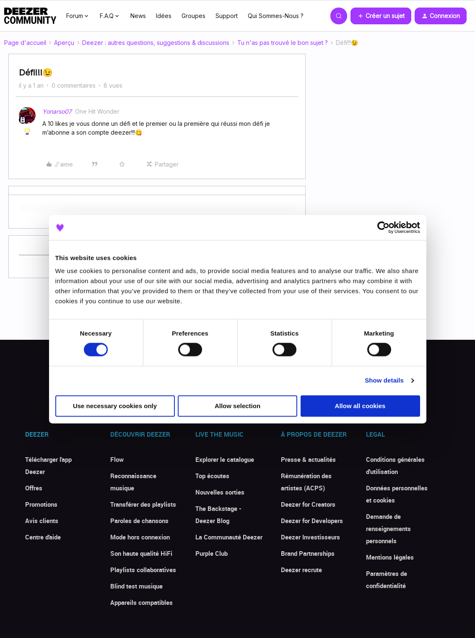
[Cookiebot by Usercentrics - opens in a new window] (383, 227)
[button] (380, 16)
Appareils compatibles (141, 602)
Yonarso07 (57, 111)
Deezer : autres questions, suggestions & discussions (155, 42)
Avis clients (41, 520)
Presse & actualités (308, 459)
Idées (163, 15)
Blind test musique (136, 586)
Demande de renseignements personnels (388, 528)
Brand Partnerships (308, 553)
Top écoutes (212, 475)
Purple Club (211, 553)
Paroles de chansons (139, 520)
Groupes (193, 15)
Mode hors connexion (140, 537)
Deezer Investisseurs (310, 537)
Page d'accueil (25, 42)
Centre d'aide (43, 537)
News (138, 15)
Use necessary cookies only (115, 405)
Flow (117, 459)
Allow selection (237, 405)
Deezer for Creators (308, 504)
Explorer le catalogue (224, 459)
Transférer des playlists (143, 504)
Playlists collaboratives (143, 569)
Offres (33, 488)
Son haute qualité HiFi (141, 553)
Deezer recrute (301, 569)
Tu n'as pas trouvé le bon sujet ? (282, 42)
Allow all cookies (360, 405)
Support (226, 15)
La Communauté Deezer (228, 537)
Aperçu (64, 42)
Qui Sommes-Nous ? (276, 15)
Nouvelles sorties (219, 492)
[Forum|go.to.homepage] (30, 16)
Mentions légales (390, 557)
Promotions (41, 504)
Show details (384, 380)
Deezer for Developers (312, 520)
